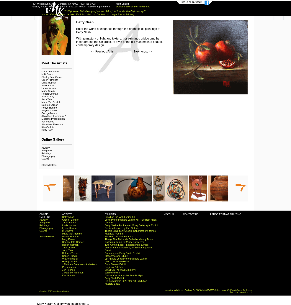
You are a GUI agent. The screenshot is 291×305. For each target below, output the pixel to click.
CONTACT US (190, 214)
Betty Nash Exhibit (114, 278)
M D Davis (47, 74)
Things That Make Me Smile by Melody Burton (129, 239)
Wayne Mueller (50, 110)
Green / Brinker (50, 79)
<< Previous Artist (102, 51)
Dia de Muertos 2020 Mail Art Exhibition (126, 281)
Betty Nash (47, 130)
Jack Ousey (48, 96)
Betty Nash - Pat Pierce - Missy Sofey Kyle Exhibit (131, 225)
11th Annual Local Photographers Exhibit (126, 244)
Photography (48, 156)
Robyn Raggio (49, 107)
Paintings (46, 153)
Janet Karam (48, 85)
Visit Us (90, 14)
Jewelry (46, 147)
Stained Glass (49, 165)
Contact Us (103, 14)
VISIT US (169, 214)
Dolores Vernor (50, 105)
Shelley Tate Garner (52, 77)
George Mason (50, 113)
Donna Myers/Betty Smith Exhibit (122, 253)
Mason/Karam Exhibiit (116, 256)
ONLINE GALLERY (45, 215)
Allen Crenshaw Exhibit (117, 261)
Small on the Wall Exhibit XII (120, 217)
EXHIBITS (110, 214)
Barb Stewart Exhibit (116, 264)
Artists (70, 14)
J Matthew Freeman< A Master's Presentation (54, 117)
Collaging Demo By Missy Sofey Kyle (124, 242)
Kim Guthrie (48, 127)
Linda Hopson (49, 82)
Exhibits (80, 14)
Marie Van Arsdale (51, 102)
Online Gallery (58, 14)
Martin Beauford (50, 71)
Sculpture (47, 150)
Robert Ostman (50, 93)
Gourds (46, 159)
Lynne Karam (49, 88)
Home (45, 14)
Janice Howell (112, 272)
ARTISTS (67, 214)
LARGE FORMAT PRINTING (225, 214)
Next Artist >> (143, 51)
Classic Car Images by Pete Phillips (124, 275)
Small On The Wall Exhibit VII (120, 269)
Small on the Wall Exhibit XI (119, 236)
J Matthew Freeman (52, 124)
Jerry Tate (47, 99)
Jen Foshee (48, 121)
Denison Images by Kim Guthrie (122, 228)
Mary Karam (48, 91)
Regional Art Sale (114, 267)
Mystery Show (112, 283)
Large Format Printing (122, 14)
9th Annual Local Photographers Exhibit (126, 258)
